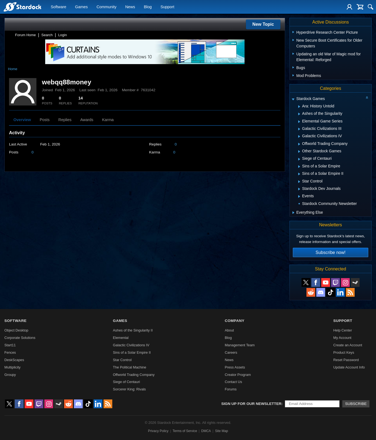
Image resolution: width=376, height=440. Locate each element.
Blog (148, 7)
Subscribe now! (330, 252)
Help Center (342, 330)
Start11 (10, 345)
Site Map (221, 431)
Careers (231, 352)
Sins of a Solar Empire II (132, 352)
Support (167, 7)
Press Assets (235, 367)
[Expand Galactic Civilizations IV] (299, 136)
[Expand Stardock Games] (293, 99)
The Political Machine (129, 367)
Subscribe (356, 404)
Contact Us (233, 382)
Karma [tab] (108, 120)
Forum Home (25, 35)
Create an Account (347, 345)
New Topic (263, 24)
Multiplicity (12, 367)
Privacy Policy (158, 431)
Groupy (10, 375)
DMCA (206, 431)
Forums (231, 389)
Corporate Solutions (19, 338)
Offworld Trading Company (133, 375)
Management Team (240, 345)
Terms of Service (185, 431)
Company (235, 321)
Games (81, 7)
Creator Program (238, 375)
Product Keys (343, 352)
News (130, 7)
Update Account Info (349, 367)
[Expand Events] (299, 196)
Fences (10, 352)
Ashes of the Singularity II (133, 330)
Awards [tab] (86, 120)
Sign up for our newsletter (251, 404)
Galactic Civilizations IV (131, 345)
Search (47, 35)
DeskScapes (14, 360)
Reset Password (346, 360)
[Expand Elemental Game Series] (299, 121)
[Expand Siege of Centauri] (299, 159)
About (229, 330)
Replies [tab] (64, 120)
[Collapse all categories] (367, 97)
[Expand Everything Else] (293, 212)
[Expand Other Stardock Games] (299, 151)
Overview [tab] (22, 120)
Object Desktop (16, 330)
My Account (342, 338)
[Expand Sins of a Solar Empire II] (299, 174)
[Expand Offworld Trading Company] (299, 144)
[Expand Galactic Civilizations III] (299, 129)
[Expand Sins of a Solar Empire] (299, 166)
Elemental (120, 338)
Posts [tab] (45, 120)
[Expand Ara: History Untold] (299, 106)
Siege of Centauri (126, 382)
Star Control (122, 360)
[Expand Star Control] (299, 181)
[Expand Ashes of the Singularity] (299, 114)
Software (58, 7)
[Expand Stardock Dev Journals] (299, 189)
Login (62, 35)
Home (12, 69)
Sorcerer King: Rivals (129, 389)
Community (106, 7)
